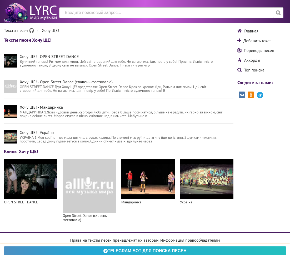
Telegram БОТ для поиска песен (145, 251)
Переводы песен (255, 50)
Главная (247, 31)
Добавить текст (254, 40)
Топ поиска (250, 70)
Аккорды (248, 60)
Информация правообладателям (190, 240)
